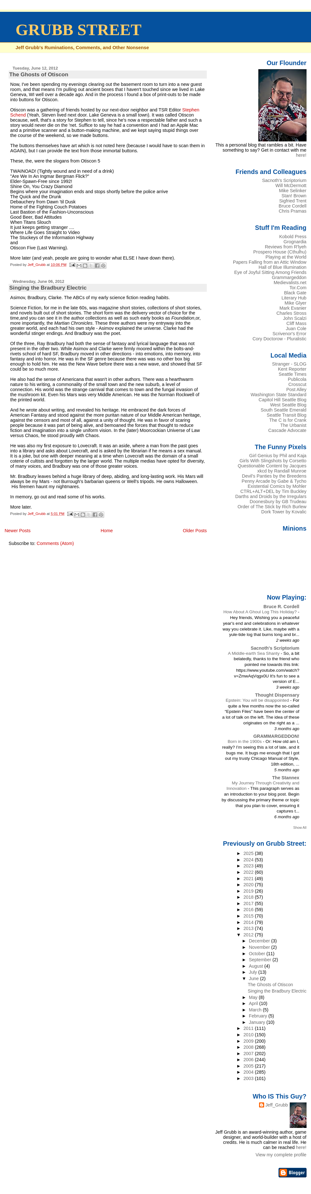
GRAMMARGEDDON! (276, 736)
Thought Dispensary (277, 695)
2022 (249, 872)
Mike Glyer (296, 303)
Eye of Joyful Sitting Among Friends (270, 272)
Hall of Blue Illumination (283, 267)
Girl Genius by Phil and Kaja (278, 455)
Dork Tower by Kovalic (284, 511)
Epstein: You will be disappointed (258, 700)
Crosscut (297, 384)
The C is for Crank (288, 420)
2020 (249, 884)
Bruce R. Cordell (282, 606)
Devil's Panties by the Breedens (274, 476)
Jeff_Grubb (276, 1104)
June (254, 978)
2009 (249, 1041)
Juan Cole (296, 328)
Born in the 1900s (245, 741)
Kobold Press (292, 236)
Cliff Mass (296, 323)
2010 (249, 1034)
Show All (299, 827)
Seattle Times (293, 374)
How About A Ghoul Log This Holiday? (260, 611)
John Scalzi (294, 318)
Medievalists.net (290, 282)
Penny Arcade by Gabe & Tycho (274, 481)
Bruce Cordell (293, 205)
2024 (249, 859)
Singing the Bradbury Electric (48, 287)
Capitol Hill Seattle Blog (283, 399)
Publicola (297, 379)
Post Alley (296, 389)
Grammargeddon (289, 277)
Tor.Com (297, 287)
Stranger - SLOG (289, 364)
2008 (249, 1047)
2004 (249, 1072)
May (254, 997)
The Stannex (285, 777)
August (256, 966)
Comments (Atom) (55, 543)
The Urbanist (293, 425)
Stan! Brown (293, 195)
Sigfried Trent (292, 200)
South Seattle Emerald (284, 409)
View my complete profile (281, 1154)
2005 (249, 1066)
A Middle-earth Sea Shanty (254, 653)
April (254, 1003)
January (257, 1022)
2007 (249, 1053)
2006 (249, 1059)
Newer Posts (17, 530)
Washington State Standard (279, 394)
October (257, 953)
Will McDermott (290, 185)
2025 (249, 853)
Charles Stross (291, 313)
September (260, 959)
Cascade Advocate (287, 430)
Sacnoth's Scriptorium (284, 180)
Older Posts (195, 530)
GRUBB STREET (78, 30)
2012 (249, 934)
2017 (249, 903)
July (253, 972)
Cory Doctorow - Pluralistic (279, 338)
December (260, 940)
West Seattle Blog (288, 404)
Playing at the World (285, 257)
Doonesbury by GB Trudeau (278, 501)
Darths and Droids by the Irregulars (270, 496)
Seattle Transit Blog (287, 415)
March (256, 1009)
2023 (249, 865)
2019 (249, 891)
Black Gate (295, 292)
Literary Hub (293, 297)
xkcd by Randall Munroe (282, 470)
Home (107, 530)
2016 (249, 909)
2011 (249, 1028)
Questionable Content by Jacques (272, 465)
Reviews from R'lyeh (285, 246)
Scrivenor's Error (289, 333)
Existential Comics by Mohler (277, 486)
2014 (249, 922)
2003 (249, 1078)
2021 (249, 878)
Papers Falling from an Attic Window (270, 262)
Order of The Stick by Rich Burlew (272, 506)
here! (301, 155)
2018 (249, 897)
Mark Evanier (293, 308)
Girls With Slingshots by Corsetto (273, 460)
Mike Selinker (292, 190)
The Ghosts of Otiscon (38, 74)
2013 (249, 928)
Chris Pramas (293, 211)
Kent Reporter (292, 369)
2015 (249, 915)
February (258, 1015)
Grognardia (295, 241)
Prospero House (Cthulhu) (280, 251)
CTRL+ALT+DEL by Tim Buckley (273, 491)
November (260, 947)
